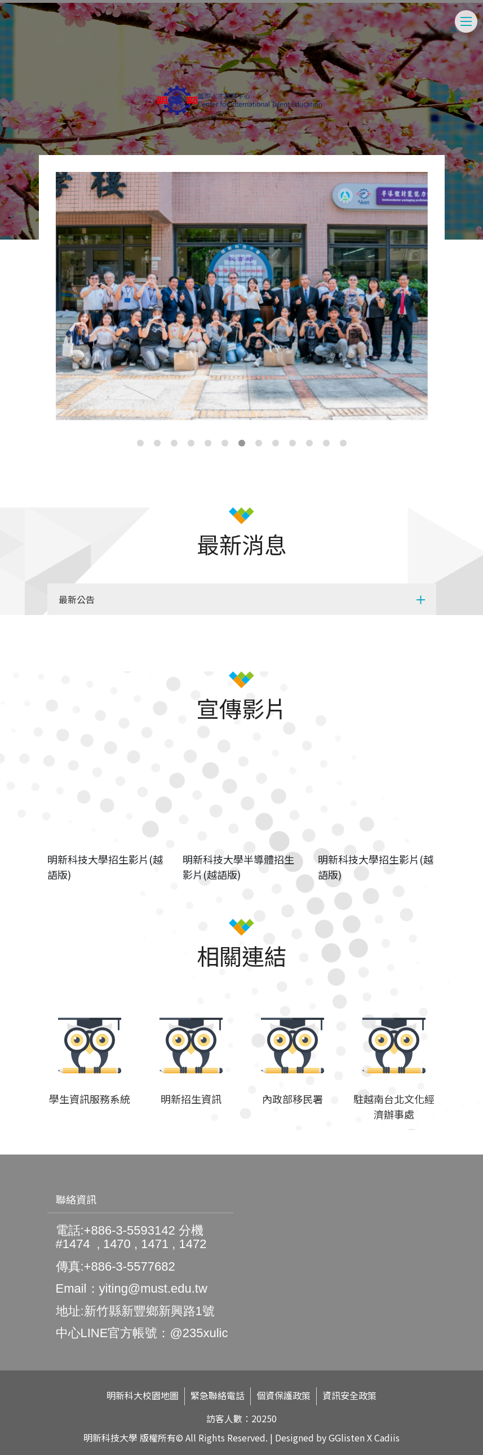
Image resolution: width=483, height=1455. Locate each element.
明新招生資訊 (191, 1098)
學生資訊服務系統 (89, 1098)
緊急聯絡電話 (217, 1395)
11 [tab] (309, 443)
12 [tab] (326, 443)
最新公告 (77, 599)
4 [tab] (191, 443)
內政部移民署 (292, 1098)
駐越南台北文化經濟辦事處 (394, 1106)
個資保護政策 (283, 1395)
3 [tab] (174, 443)
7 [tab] (241, 443)
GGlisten (347, 1437)
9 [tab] (275, 443)
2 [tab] (157, 443)
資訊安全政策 (349, 1395)
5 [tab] (208, 443)
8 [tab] (258, 443)
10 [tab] (292, 443)
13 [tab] (343, 443)
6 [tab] (224, 443)
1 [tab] (140, 443)
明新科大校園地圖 (143, 1395)
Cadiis (387, 1437)
